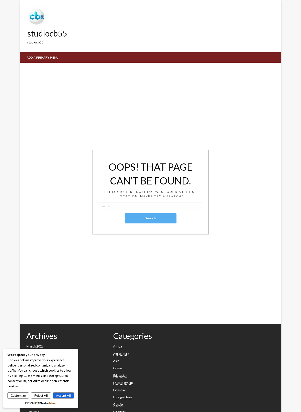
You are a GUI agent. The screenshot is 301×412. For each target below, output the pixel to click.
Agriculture (121, 353)
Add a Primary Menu (42, 57)
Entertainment (123, 382)
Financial (119, 390)
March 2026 (35, 346)
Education (120, 375)
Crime (117, 368)
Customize (18, 395)
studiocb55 (47, 33)
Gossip (118, 404)
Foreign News (122, 397)
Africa (117, 346)
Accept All (63, 395)
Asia (116, 361)
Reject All (41, 395)
